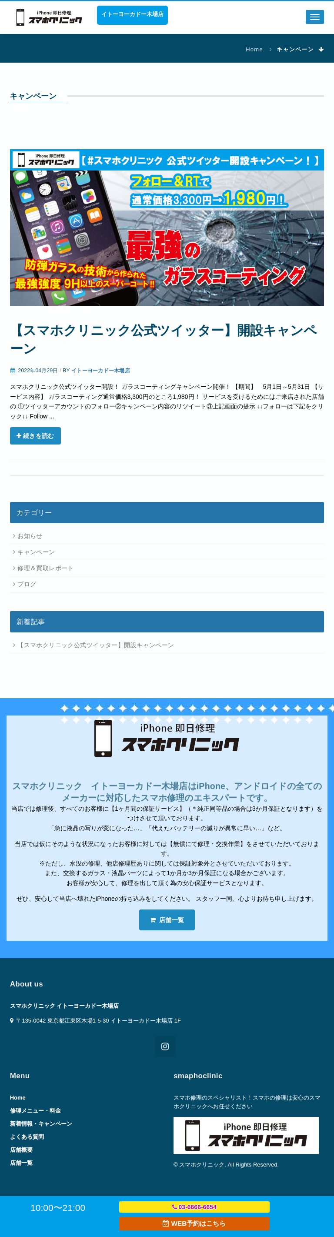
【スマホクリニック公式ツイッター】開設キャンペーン (95, 645)
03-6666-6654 (194, 1207)
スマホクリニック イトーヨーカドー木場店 (64, 1006)
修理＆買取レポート (45, 568)
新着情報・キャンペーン (41, 1123)
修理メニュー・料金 (35, 1110)
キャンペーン (36, 551)
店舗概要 (21, 1150)
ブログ (26, 584)
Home (254, 49)
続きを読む (35, 435)
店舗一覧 (167, 919)
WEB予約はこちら (194, 1223)
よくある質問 (27, 1136)
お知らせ (30, 535)
